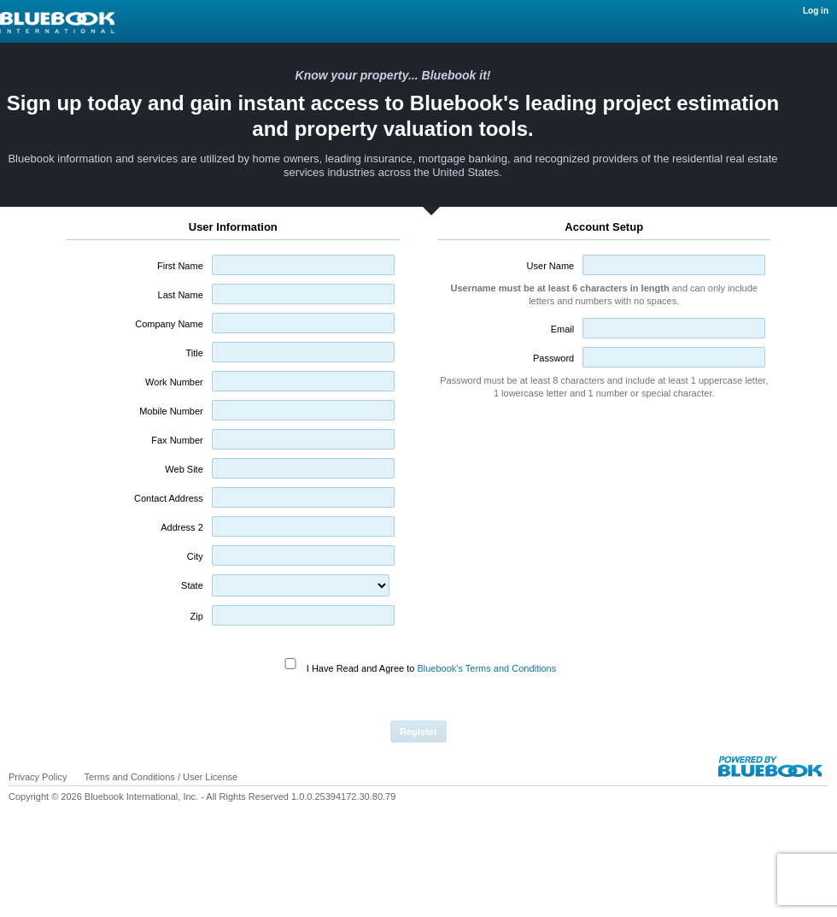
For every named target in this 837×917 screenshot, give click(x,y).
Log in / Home (188, 22)
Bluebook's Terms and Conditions (486, 668)
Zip (196, 616)
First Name (180, 266)
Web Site (183, 469)
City (195, 556)
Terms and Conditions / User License (160, 777)
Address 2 (182, 527)
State (192, 585)
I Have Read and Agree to (431, 668)
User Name (551, 266)
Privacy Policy (38, 777)
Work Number (174, 382)
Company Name (168, 324)
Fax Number (177, 440)
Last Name (180, 295)
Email (563, 329)
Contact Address (168, 498)
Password (553, 358)
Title (193, 353)
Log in (815, 10)
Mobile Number (171, 411)
